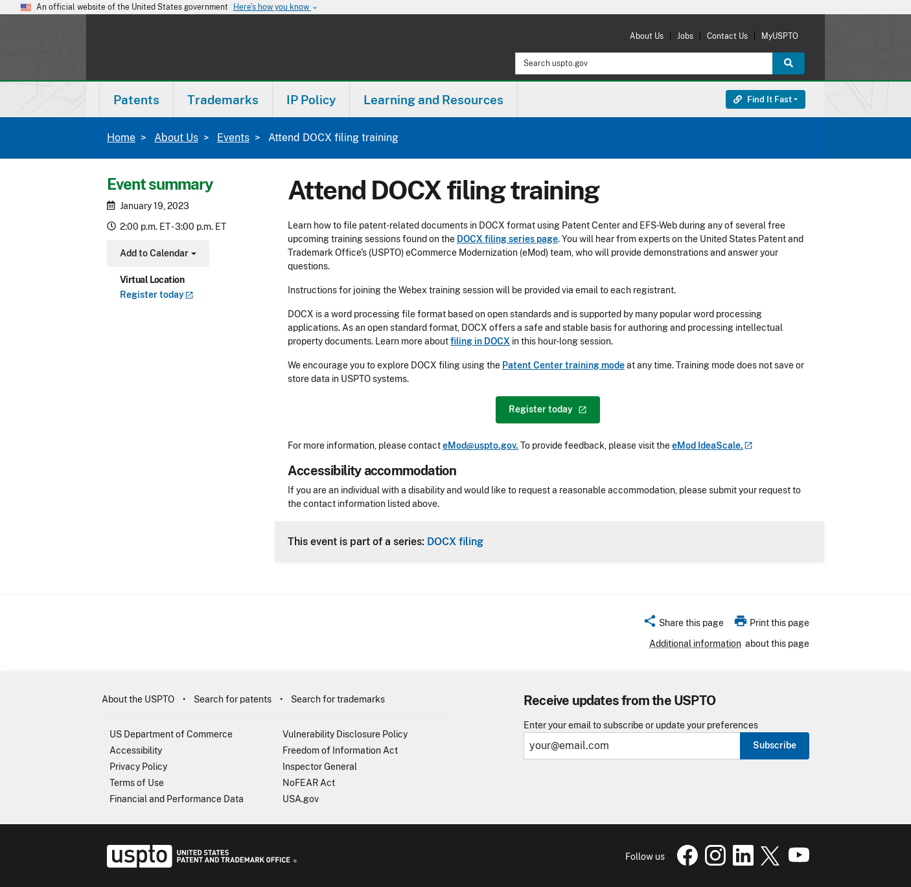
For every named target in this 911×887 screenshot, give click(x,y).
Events (233, 137)
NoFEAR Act (309, 783)
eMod (712, 445)
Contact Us (727, 36)
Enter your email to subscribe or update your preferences (641, 725)
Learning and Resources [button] (433, 100)
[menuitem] (136, 99)
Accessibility (136, 750)
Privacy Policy (138, 766)
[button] (683, 625)
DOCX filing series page (507, 239)
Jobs (685, 36)
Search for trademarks (338, 699)
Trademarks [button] (223, 100)
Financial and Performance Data (177, 799)
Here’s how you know (276, 7)
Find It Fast (762, 99)
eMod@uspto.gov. (480, 445)
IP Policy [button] (311, 100)
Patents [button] (136, 100)
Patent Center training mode (563, 365)
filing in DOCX (480, 341)
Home (121, 137)
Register (157, 294)
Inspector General (320, 766)
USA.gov (301, 799)
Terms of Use (137, 783)
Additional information (695, 643)
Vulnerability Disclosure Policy (345, 734)
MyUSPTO (779, 36)
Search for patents (232, 699)
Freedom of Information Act (340, 750)
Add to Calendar (156, 255)
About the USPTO (138, 699)
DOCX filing (455, 541)
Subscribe (774, 745)
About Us (646, 36)
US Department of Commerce (171, 734)
